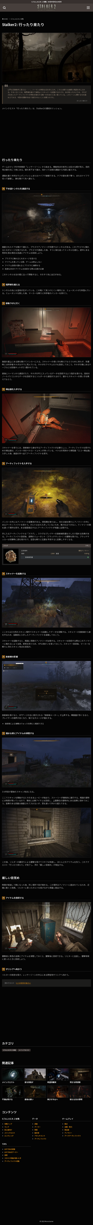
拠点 (66, 1124)
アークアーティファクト (72, 1136)
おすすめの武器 (9, 1149)
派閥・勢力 (68, 1127)
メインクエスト (24, 1050)
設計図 (36, 1133)
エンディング (8, 1136)
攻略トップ (8, 1124)
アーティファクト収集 (11, 1161)
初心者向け (8, 1130)
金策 (5, 1155)
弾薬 (36, 1130)
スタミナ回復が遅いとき (12, 1158)
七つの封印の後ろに (23, 983)
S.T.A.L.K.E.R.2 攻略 (9, 1050)
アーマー (37, 1127)
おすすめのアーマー (11, 1152)
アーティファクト (40, 1139)
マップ (6, 1127)
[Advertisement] (46, 1192)
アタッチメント (39, 1136)
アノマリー (68, 1133)
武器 (36, 1124)
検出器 (66, 1130)
